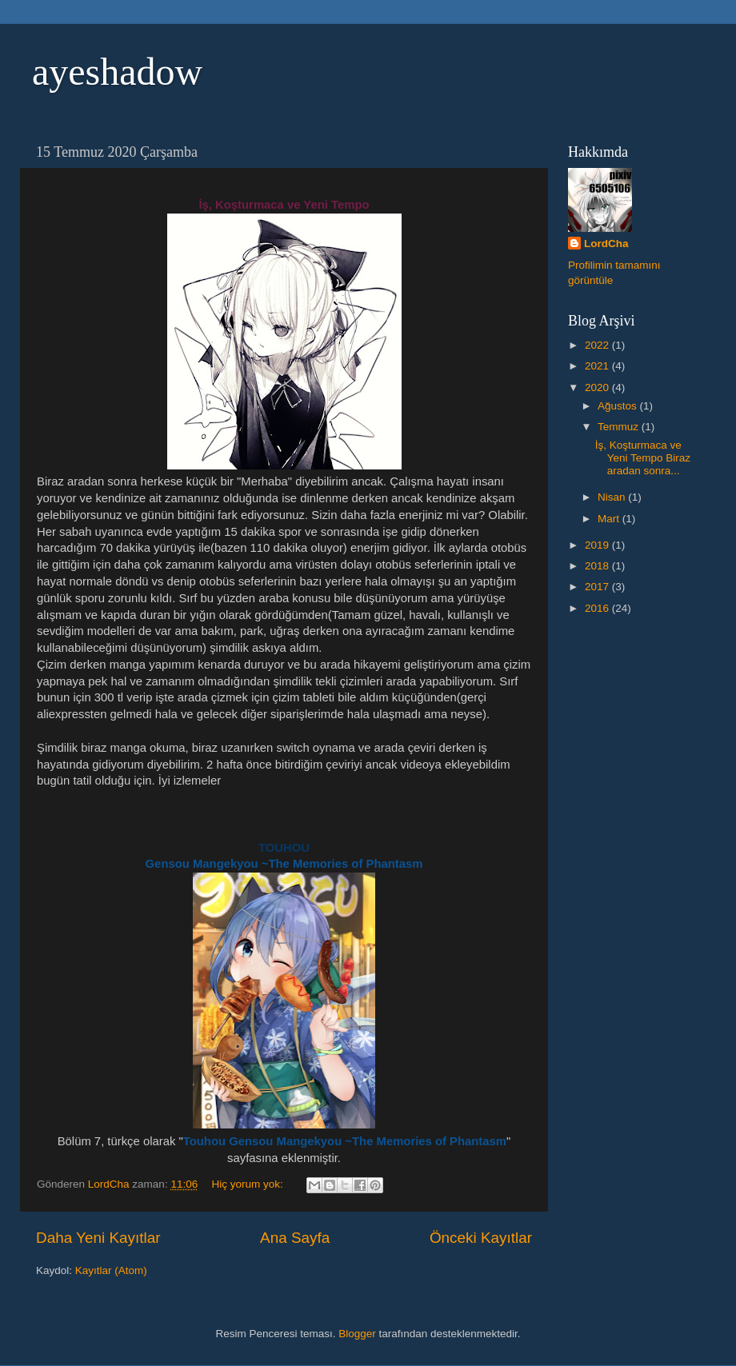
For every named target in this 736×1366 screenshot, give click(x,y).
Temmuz (620, 427)
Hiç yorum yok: (248, 1184)
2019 (598, 545)
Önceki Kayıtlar (481, 1237)
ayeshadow (117, 71)
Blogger (357, 1334)
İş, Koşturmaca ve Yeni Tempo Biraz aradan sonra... (642, 458)
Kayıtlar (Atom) (111, 1270)
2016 (598, 608)
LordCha (606, 244)
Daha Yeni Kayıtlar (98, 1237)
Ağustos (619, 406)
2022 (598, 345)
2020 (598, 387)
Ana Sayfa (295, 1237)
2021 (598, 366)
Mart (610, 519)
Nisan (613, 497)
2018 (598, 566)
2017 (598, 587)
